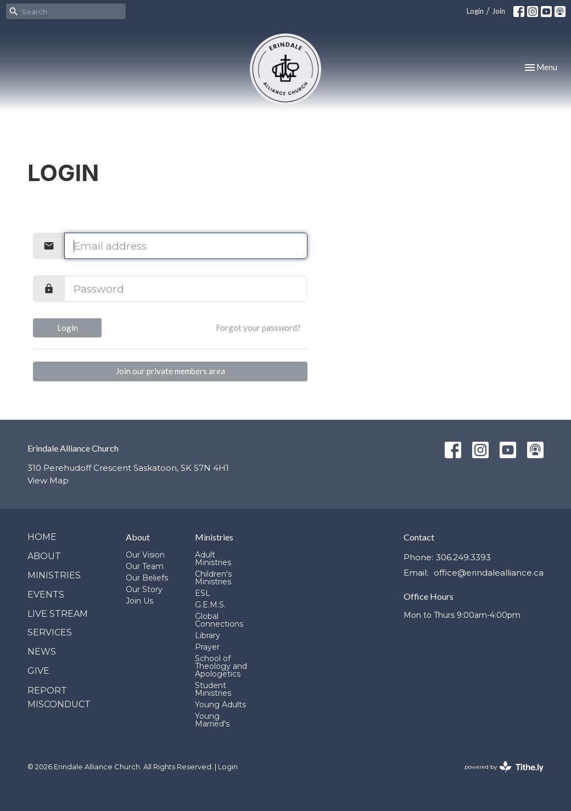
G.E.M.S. (210, 605)
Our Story (144, 589)
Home (42, 537)
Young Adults (220, 704)
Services (49, 632)
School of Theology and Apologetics (221, 666)
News (41, 651)
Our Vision (145, 555)
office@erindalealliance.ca (489, 572)
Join (498, 11)
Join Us (139, 601)
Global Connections (219, 620)
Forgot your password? (258, 328)
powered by (504, 767)
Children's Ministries (213, 578)
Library (207, 635)
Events (45, 594)
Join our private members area (170, 371)
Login (475, 11)
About (44, 556)
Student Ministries (213, 689)
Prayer (207, 647)
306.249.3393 (463, 557)
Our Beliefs (147, 578)
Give (38, 671)
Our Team (145, 566)
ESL (202, 593)
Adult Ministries (213, 558)
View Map (48, 480)
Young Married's (212, 720)
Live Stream (57, 614)
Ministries (54, 575)
